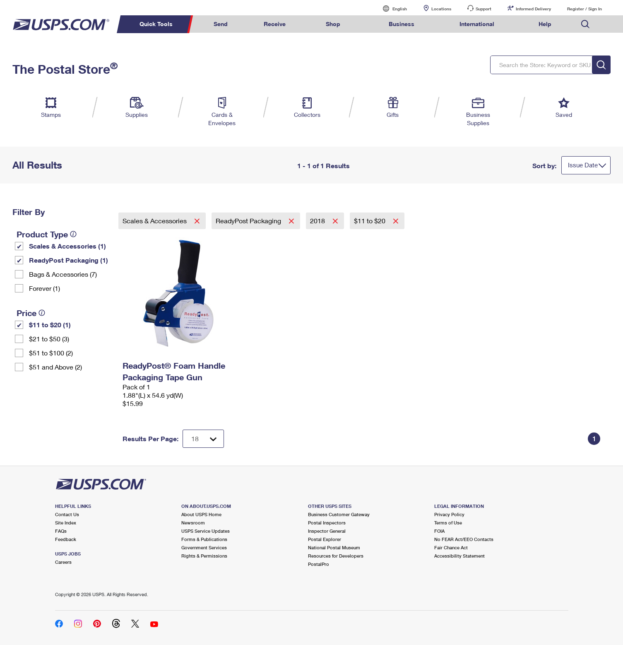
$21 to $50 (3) (49, 339)
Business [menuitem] (401, 23)
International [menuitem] (476, 23)
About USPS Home (201, 514)
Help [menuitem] (545, 23)
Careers (63, 562)
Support (483, 8)
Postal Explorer (324, 539)
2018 (318, 221)
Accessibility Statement (459, 555)
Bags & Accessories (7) (63, 274)
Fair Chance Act (451, 547)
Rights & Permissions (204, 555)
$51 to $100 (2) (51, 353)
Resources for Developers (335, 555)
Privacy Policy (449, 514)
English (391, 8)
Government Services (204, 547)
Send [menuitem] (221, 23)
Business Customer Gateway (339, 514)
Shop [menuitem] (333, 23)
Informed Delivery (533, 8)
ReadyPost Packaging (249, 221)
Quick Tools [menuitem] (156, 23)
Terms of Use (448, 522)
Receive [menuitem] (275, 23)
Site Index (65, 522)
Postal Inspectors (327, 522)
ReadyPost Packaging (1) (68, 260)
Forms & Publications (204, 539)
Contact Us (67, 514)
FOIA (439, 531)
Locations (441, 8)
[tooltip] (73, 234)
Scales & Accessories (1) (67, 246)
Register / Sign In (584, 8)
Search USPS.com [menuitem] (585, 24)
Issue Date (583, 165)
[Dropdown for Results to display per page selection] (203, 439)
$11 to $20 (370, 221)
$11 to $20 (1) (50, 325)
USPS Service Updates (205, 531)
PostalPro (318, 564)
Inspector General (327, 531)
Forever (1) (44, 288)
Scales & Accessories (155, 221)
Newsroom (193, 522)
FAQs (61, 531)
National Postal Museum (334, 547)
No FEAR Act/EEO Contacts (463, 539)
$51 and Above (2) (55, 367)
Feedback (65, 539)
